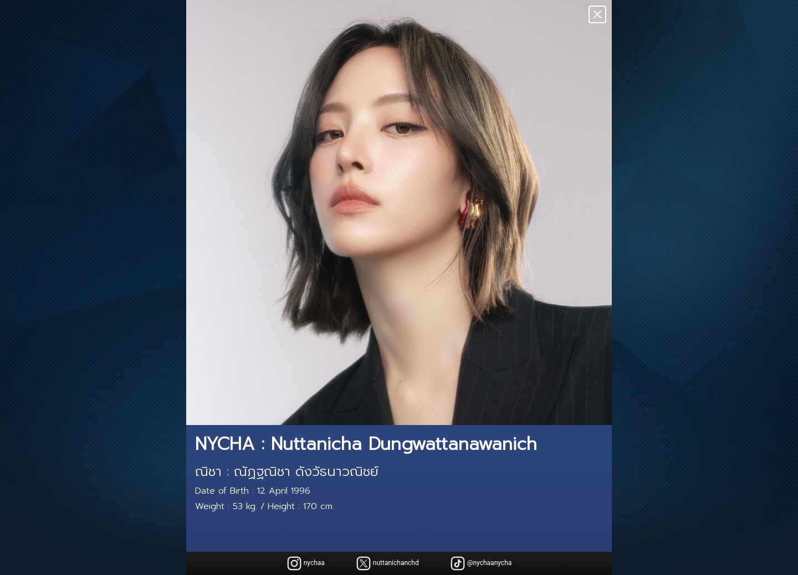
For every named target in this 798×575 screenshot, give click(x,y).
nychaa (306, 563)
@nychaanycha (481, 563)
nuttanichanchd (387, 563)
